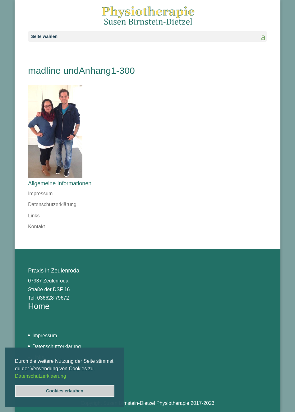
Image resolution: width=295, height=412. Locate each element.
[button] (68, 376)
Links (33, 215)
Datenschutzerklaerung (40, 376)
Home (38, 306)
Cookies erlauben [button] (64, 390)
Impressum (40, 193)
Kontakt (36, 226)
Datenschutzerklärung (52, 204)
